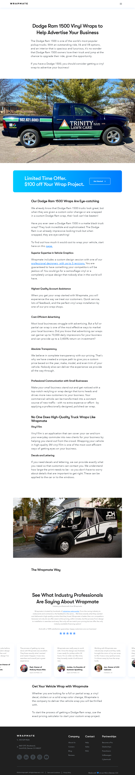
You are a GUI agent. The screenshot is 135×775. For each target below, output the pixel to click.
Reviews (71, 755)
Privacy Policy (67, 772)
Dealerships (106, 747)
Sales (87, 747)
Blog (70, 751)
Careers (71, 747)
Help (87, 742)
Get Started (98, 181)
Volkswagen (106, 755)
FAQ (87, 751)
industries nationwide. (71, 611)
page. (49, 246)
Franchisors (106, 751)
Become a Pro (107, 742)
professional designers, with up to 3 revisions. (58, 263)
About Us (71, 742)
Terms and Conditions (53, 772)
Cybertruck (106, 759)
